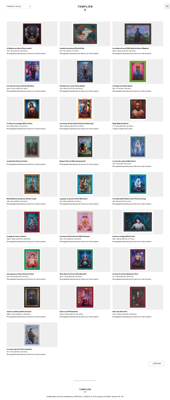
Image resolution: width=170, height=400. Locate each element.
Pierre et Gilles (18, 6)
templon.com (101, 396)
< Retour (156, 364)
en (167, 6)
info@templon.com (53, 396)
